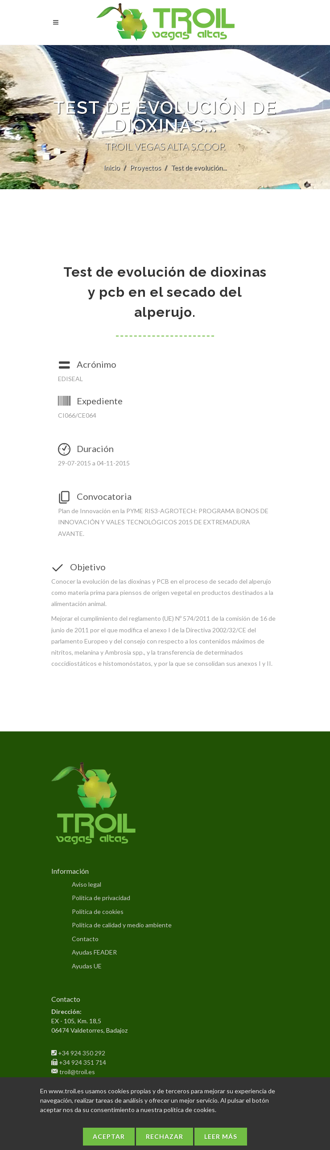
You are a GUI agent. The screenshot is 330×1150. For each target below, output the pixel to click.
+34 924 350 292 (81, 1053)
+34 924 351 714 (82, 1062)
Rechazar (164, 1136)
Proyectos (145, 167)
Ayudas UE (87, 966)
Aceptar (109, 1136)
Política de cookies (98, 911)
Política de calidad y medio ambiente (122, 925)
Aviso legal (86, 884)
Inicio (111, 167)
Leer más (220, 1136)
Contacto (85, 938)
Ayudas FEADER (94, 952)
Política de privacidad (101, 897)
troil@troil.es (77, 1071)
